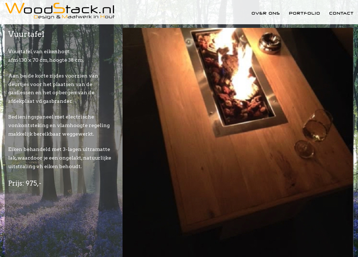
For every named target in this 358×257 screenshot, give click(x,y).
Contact (341, 13)
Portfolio (304, 13)
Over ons (265, 13)
